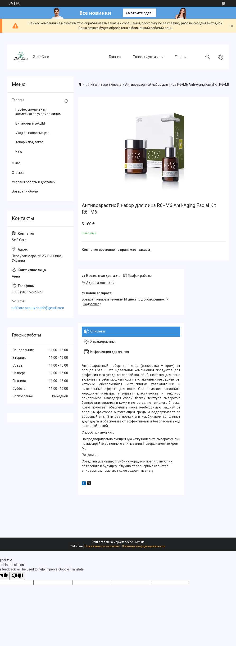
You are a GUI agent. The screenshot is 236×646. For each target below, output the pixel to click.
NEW (94, 84)
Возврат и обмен (25, 191)
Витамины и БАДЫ (30, 123)
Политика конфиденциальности (143, 546)
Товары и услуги (146, 57)
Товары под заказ (29, 142)
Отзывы (18, 173)
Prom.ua (139, 542)
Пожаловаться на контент (102, 546)
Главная (115, 57)
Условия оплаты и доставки (33, 182)
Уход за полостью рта (32, 133)
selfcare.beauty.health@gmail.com (38, 308)
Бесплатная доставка (103, 276)
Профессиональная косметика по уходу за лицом (38, 112)
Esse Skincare (111, 84)
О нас (16, 163)
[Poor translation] (17, 576)
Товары (18, 100)
